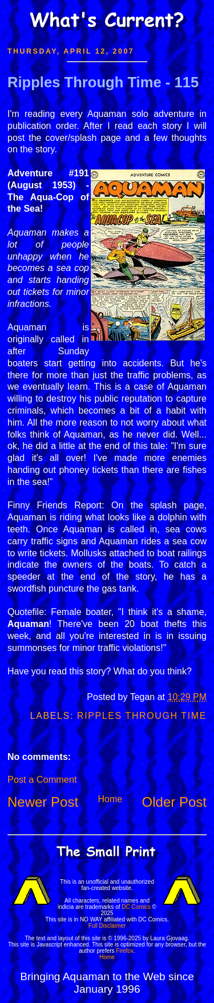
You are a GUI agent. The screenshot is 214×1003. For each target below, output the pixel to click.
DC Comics (136, 907)
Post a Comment (41, 779)
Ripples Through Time (142, 716)
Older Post (174, 802)
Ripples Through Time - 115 (103, 82)
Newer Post (42, 802)
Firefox (125, 951)
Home (110, 799)
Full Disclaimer (107, 926)
